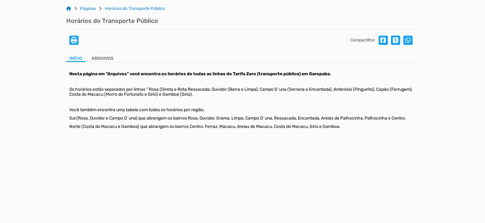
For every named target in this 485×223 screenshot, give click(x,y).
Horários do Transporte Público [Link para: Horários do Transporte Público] (135, 8)
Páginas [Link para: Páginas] (88, 8)
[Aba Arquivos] (102, 59)
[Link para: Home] (68, 8)
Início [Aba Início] (75, 58)
